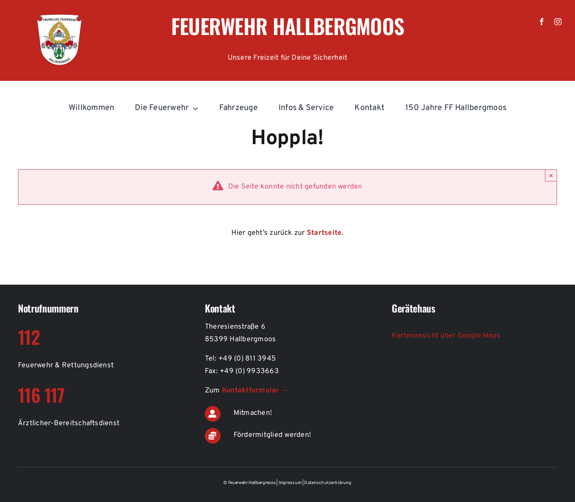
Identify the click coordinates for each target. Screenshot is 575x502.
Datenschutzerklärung (327, 483)
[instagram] (558, 21)
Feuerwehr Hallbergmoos (287, 25)
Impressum (291, 483)
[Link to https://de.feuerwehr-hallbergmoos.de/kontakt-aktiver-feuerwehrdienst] (213, 414)
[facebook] (541, 21)
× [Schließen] (551, 175)
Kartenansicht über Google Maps (446, 335)
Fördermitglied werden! (272, 435)
